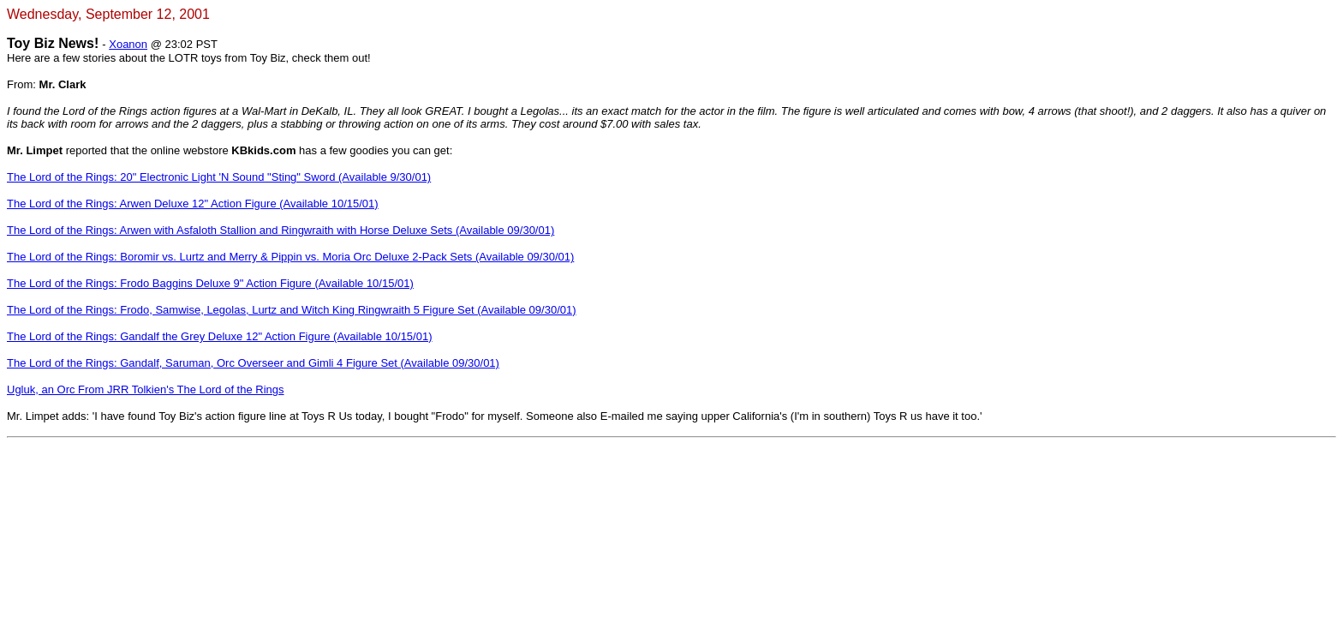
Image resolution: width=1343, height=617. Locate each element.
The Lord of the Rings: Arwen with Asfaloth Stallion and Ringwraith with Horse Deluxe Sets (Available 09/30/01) (280, 230)
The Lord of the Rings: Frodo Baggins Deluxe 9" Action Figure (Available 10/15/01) (210, 283)
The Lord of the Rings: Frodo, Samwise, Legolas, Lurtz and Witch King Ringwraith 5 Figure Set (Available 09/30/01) (291, 309)
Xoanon (128, 44)
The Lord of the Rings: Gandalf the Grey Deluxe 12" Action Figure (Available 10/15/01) (220, 336)
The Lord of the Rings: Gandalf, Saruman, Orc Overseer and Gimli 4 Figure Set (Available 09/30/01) (253, 362)
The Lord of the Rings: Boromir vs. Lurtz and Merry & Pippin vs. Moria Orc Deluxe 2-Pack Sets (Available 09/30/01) (290, 256)
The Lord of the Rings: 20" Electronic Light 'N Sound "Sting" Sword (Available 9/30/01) (219, 177)
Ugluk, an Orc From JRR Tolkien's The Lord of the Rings (145, 389)
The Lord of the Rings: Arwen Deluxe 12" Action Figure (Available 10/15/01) (193, 203)
